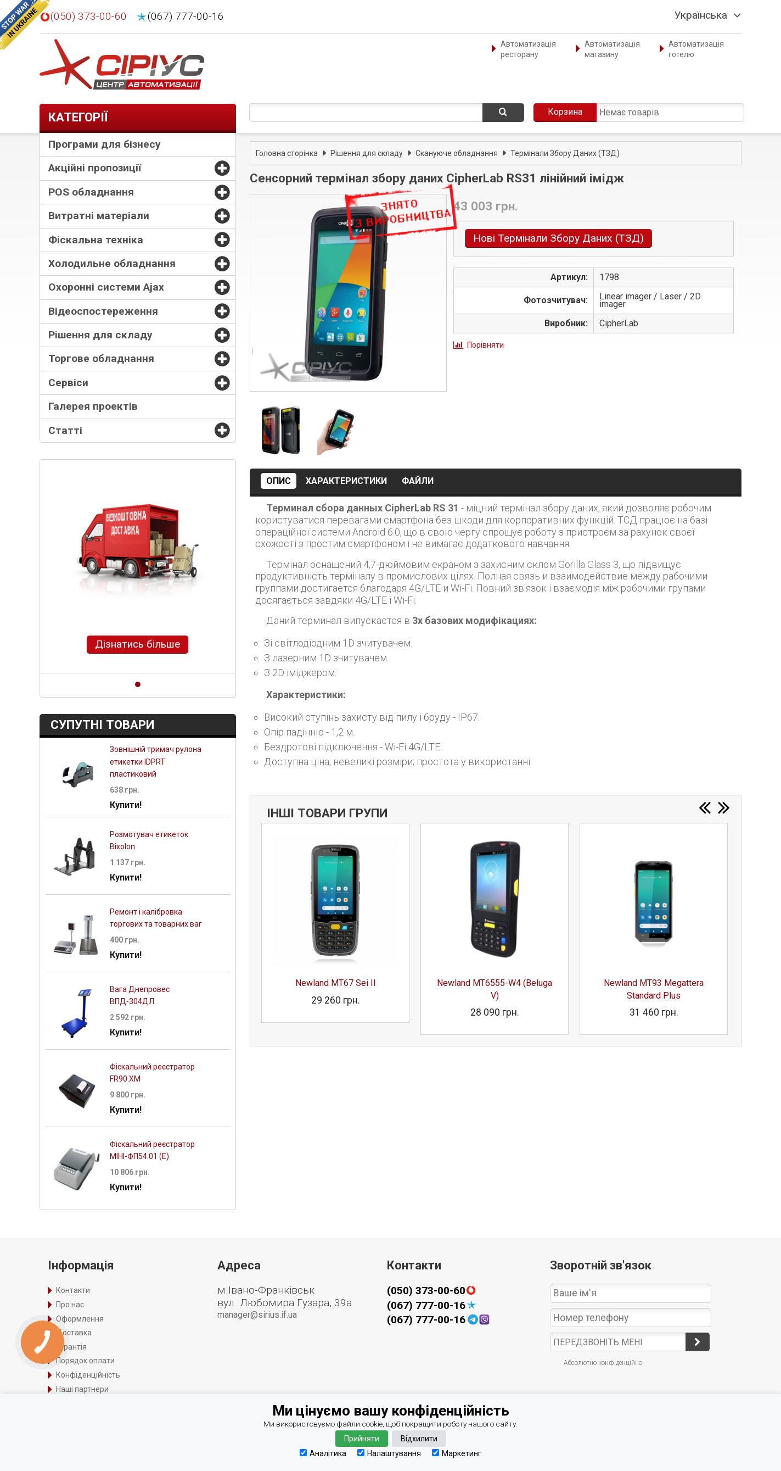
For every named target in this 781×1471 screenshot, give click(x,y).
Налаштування (389, 1453)
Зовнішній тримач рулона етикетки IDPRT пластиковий (155, 761)
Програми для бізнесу (104, 144)
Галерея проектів (93, 406)
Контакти (73, 1290)
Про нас (70, 1304)
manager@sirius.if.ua (257, 1315)
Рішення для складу (100, 334)
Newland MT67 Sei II (335, 983)
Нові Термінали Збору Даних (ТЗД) (558, 238)
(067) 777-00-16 (186, 16)
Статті (65, 430)
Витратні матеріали (98, 215)
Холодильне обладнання (112, 263)
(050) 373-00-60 (88, 16)
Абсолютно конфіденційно (603, 1363)
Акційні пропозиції (94, 167)
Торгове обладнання (101, 358)
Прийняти (361, 1438)
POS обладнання (91, 192)
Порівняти (485, 345)
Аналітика (323, 1453)
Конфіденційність (88, 1374)
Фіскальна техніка (95, 239)
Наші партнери (82, 1389)
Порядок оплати (85, 1360)
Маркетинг (456, 1453)
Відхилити (419, 1438)
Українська (701, 15)
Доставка (74, 1332)
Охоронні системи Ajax (106, 287)
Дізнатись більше (137, 644)
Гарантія (71, 1346)
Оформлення (80, 1318)
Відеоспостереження (103, 311)
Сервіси (68, 382)
